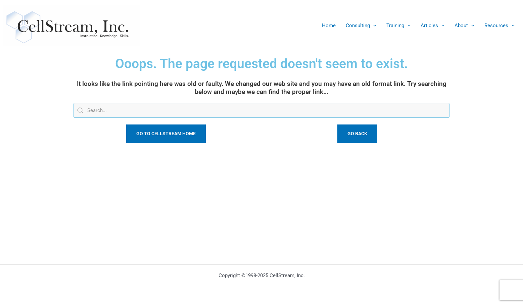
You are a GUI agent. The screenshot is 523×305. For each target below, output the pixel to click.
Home (329, 25)
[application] (373, 25)
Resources (499, 25)
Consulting (361, 25)
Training (398, 25)
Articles (432, 25)
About (464, 25)
